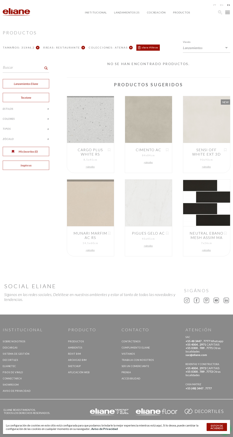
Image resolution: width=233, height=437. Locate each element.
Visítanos (128, 353)
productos (181, 12)
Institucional (96, 12)
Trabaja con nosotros (138, 360)
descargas (10, 347)
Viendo (186, 42)
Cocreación (156, 12)
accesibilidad (131, 378)
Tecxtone (26, 97)
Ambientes (75, 347)
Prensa (126, 372)
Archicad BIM (77, 360)
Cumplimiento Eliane (136, 347)
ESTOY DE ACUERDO (216, 427)
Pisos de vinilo (13, 372)
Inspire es (26, 165)
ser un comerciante (135, 366)
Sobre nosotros (14, 341)
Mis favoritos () (25, 151)
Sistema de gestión (16, 353)
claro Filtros (150, 47)
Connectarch (12, 378)
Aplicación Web (79, 372)
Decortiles (10, 360)
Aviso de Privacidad (17, 390)
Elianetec (9, 366)
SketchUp (74, 366)
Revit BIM (74, 353)
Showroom (11, 384)
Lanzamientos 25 (127, 12)
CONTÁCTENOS (131, 341)
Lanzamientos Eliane (26, 83)
